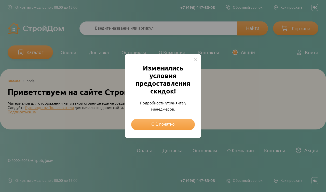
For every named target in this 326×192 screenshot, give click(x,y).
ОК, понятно (163, 124)
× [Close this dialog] (196, 60)
